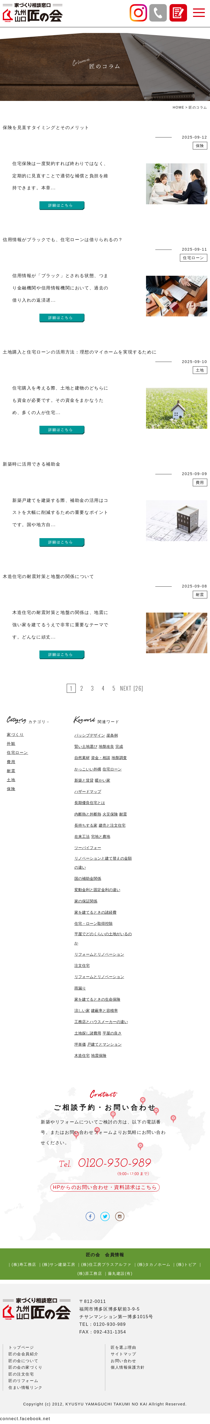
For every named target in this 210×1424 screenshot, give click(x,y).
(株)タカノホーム (154, 1264)
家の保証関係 (85, 901)
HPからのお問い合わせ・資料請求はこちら (105, 1187)
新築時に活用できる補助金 (31, 464)
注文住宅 (82, 965)
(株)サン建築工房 (58, 1264)
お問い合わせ (123, 1361)
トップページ (21, 1347)
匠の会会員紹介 (23, 1354)
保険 (11, 789)
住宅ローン (17, 752)
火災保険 (110, 814)
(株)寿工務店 (24, 1264)
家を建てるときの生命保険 (97, 999)
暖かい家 (102, 780)
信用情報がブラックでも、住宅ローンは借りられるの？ (63, 239)
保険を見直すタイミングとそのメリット (46, 127)
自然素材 (82, 758)
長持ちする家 (85, 825)
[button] (198, 13)
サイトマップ (123, 1354)
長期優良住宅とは (89, 803)
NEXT (126, 688)
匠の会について (23, 1361)
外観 (11, 743)
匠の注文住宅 (21, 1374)
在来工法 (82, 836)
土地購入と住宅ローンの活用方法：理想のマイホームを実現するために (80, 352)
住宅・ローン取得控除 (93, 923)
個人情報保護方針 (128, 1367)
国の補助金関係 (87, 878)
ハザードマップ (87, 791)
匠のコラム (198, 107)
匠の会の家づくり (25, 1367)
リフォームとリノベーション (99, 954)
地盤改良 (106, 746)
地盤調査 (119, 758)
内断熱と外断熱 (87, 814)
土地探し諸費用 (87, 1033)
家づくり (15, 734)
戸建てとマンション (104, 1044)
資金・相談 (100, 758)
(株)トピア (186, 1264)
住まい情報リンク (25, 1387)
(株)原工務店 (89, 1273)
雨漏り (80, 988)
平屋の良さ (112, 1033)
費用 (11, 762)
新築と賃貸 (84, 780)
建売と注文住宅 (112, 825)
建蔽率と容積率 (104, 1010)
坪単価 (80, 1044)
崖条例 (112, 735)
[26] (138, 688)
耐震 (11, 771)
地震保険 (98, 1055)
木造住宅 (82, 1055)
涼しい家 (82, 1010)
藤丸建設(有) (120, 1273)
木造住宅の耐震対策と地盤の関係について (48, 576)
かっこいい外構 (87, 769)
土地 (11, 780)
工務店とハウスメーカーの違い (101, 1022)
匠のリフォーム (23, 1380)
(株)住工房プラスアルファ (106, 1264)
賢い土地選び (85, 746)
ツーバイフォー (87, 848)
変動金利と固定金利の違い (97, 890)
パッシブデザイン (89, 735)
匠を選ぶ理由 (123, 1347)
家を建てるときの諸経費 (95, 912)
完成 (119, 746)
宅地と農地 (100, 836)
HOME (178, 107)
